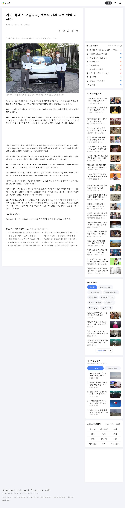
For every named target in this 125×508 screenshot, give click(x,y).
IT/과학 (104, 439)
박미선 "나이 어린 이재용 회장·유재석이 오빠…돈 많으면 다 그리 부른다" (61, 242)
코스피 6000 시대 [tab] (107, 297)
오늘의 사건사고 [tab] (106, 287)
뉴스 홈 (93, 429)
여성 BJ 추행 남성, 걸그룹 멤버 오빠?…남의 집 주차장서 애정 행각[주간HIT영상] (24, 232)
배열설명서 (115, 444)
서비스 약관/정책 (44, 490)
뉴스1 (7, 3)
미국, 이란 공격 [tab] (94, 292)
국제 (115, 434)
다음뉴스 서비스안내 (9, 490)
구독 (108, 3)
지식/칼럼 (93, 444)
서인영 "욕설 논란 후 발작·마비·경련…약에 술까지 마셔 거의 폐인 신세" (24, 245)
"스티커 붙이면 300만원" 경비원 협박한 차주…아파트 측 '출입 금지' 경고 (61, 239)
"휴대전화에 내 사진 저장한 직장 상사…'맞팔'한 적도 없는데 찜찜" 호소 (61, 245)
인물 (115, 439)
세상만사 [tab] (92, 287)
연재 (104, 444)
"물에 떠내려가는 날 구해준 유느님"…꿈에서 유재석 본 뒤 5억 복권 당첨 (24, 239)
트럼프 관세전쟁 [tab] (95, 302)
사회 (115, 429)
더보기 (104, 350)
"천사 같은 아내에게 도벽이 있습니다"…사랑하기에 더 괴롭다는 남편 (24, 236)
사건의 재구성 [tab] (106, 308)
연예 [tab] (112, 424)
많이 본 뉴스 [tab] (95, 368)
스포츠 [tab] (118, 424)
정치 (104, 434)
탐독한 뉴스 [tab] (112, 368)
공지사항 (34, 490)
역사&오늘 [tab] (93, 297)
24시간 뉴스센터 (23, 490)
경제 (93, 434)
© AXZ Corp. (6, 500)
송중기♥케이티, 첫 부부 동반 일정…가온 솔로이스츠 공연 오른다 (24, 242)
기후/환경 (104, 429)
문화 (93, 439)
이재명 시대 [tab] (109, 302)
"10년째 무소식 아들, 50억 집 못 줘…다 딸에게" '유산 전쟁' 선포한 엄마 (61, 232)
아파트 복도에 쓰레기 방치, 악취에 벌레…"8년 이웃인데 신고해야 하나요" (61, 236)
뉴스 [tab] (107, 424)
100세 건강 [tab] (93, 308)
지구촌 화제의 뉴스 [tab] (112, 292)
